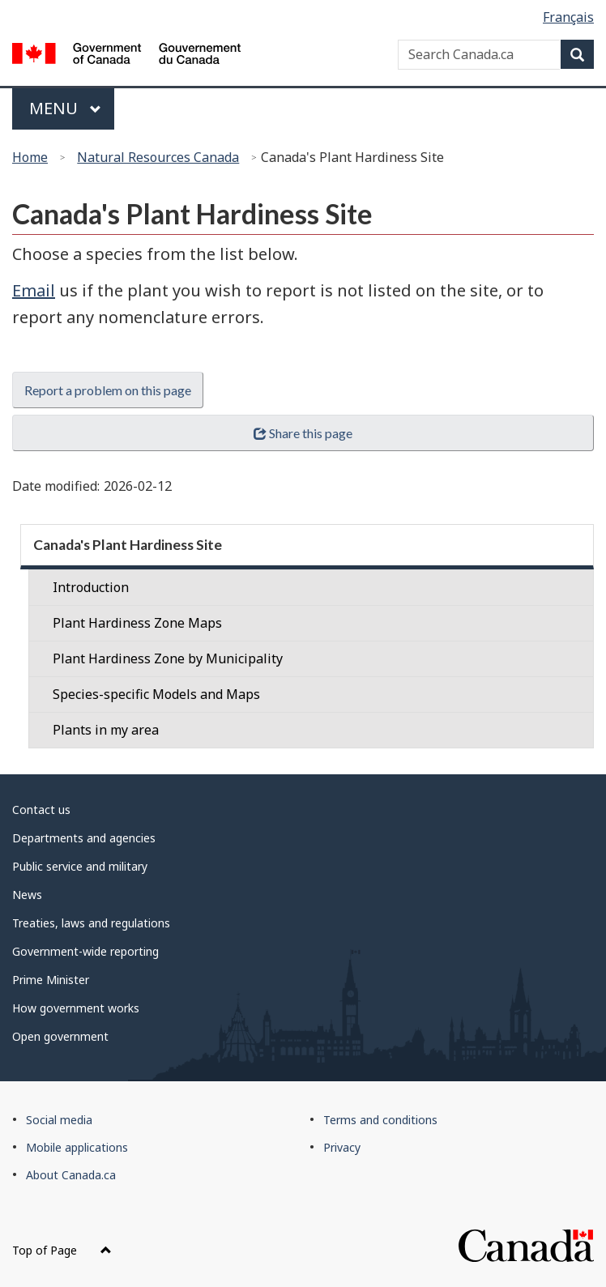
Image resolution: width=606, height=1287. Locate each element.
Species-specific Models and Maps (156, 694)
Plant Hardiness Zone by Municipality (168, 658)
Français (568, 17)
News (27, 894)
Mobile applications (77, 1147)
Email (33, 290)
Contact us (41, 809)
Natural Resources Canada (158, 157)
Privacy (342, 1147)
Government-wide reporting (85, 951)
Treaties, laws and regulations (91, 923)
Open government (60, 1036)
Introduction (91, 587)
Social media (59, 1119)
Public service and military (79, 866)
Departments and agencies (84, 838)
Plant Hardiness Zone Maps (137, 623)
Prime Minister (50, 979)
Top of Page (62, 1250)
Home (30, 157)
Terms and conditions (380, 1119)
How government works (75, 1008)
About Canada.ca (71, 1175)
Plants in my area (106, 730)
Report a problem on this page (107, 390)
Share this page (303, 433)
